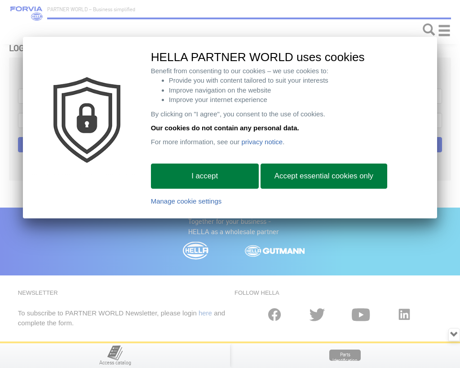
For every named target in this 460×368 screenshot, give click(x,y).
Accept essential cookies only (323, 176)
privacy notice (262, 142)
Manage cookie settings (186, 201)
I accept (204, 176)
